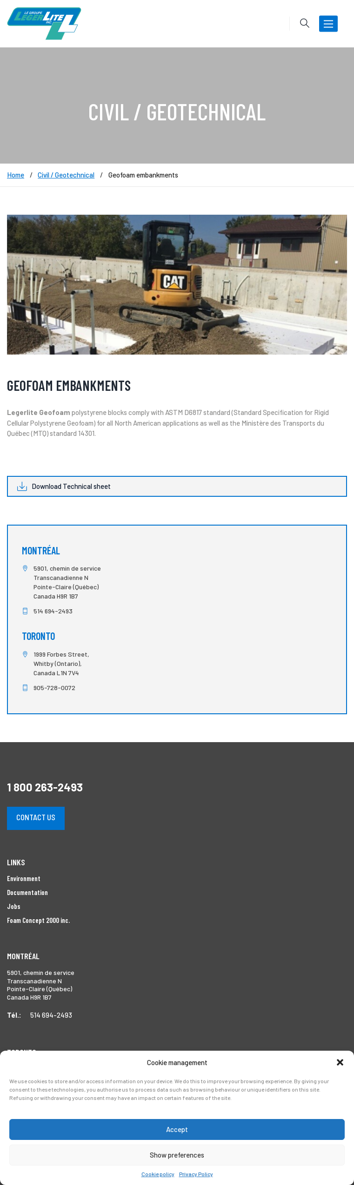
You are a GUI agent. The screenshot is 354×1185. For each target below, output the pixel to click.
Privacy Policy (196, 1174)
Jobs (13, 906)
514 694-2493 (53, 611)
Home (15, 174)
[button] (340, 1062)
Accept (177, 1129)
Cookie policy (157, 1174)
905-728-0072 (54, 687)
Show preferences (177, 1155)
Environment (23, 878)
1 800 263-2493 (45, 787)
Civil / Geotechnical (66, 174)
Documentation (27, 892)
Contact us (35, 817)
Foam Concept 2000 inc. (38, 920)
